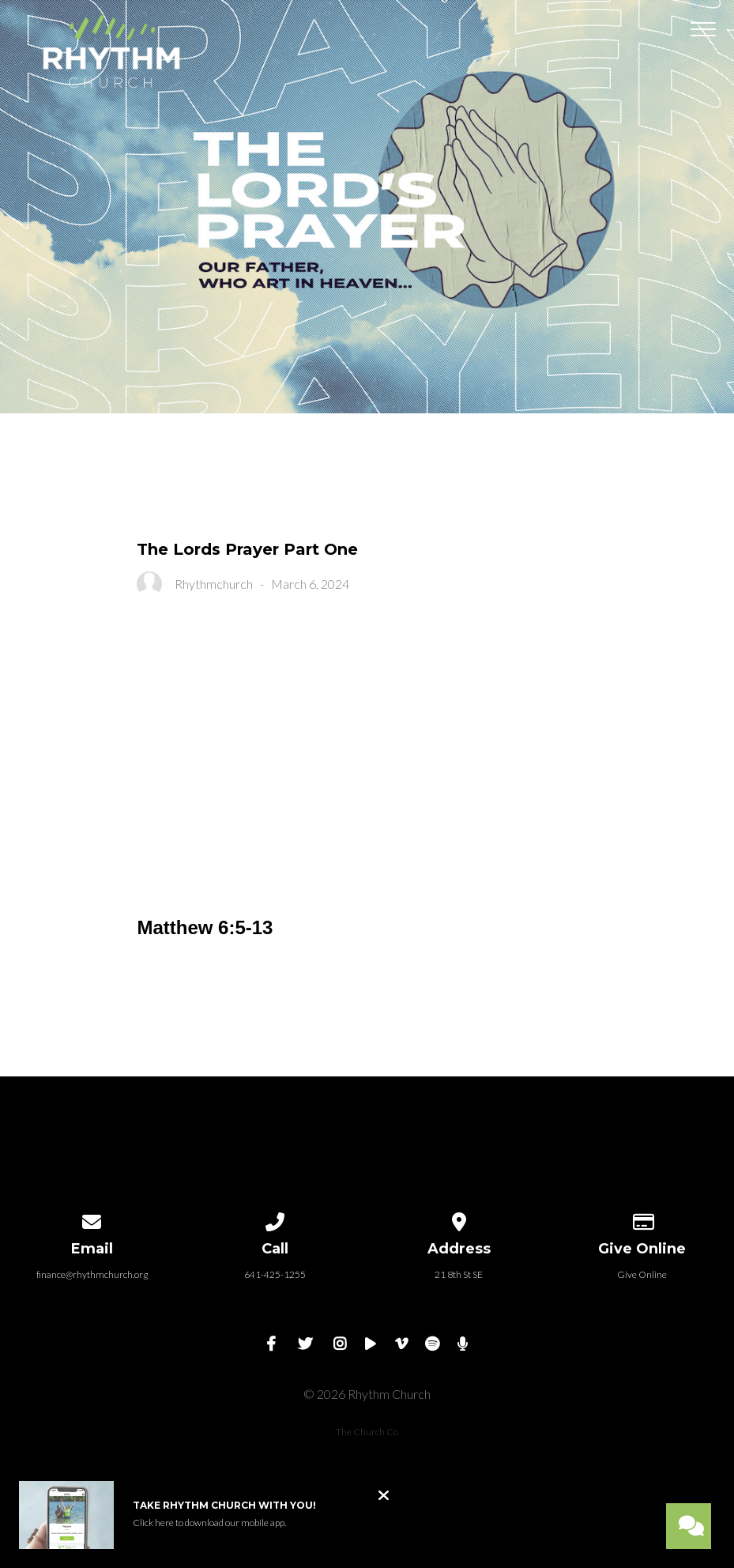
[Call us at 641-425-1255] (275, 1219)
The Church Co (367, 1432)
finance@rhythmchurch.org (92, 1274)
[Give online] (642, 1219)
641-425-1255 (275, 1274)
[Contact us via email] (91, 1219)
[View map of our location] (459, 1219)
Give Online (642, 1274)
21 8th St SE (459, 1274)
